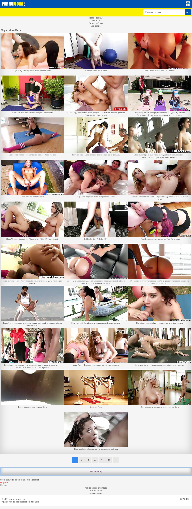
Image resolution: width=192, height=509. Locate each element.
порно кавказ (96, 17)
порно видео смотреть (96, 488)
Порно (3, 485)
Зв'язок (185, 499)
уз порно (96, 20)
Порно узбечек (96, 23)
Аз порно (96, 26)
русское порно (96, 493)
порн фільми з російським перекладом (19, 479)
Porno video (96, 490)
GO (187, 12)
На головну (96, 471)
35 (109, 460)
